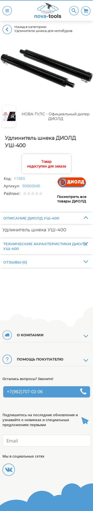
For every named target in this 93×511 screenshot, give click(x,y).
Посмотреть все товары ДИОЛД (72, 199)
